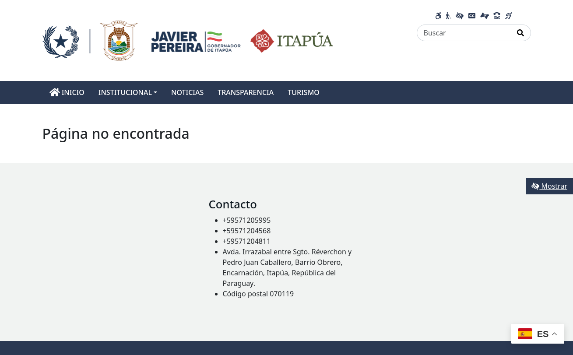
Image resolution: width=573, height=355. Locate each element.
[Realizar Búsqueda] (520, 33)
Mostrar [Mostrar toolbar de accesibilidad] (549, 186)
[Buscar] (464, 33)
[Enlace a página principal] (188, 40)
